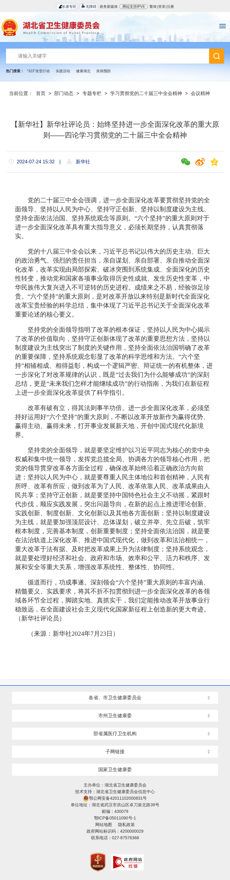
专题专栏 (92, 93)
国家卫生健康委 (115, 769)
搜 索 (216, 56)
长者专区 (67, 6)
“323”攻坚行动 (38, 71)
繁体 (153, 6)
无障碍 (88, 6)
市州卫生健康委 (115, 715)
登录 (161, 6)
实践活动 (63, 71)
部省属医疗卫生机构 (115, 733)
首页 (41, 93)
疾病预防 (103, 71)
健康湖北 (83, 71)
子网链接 (115, 751)
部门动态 (63, 93)
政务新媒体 (109, 6)
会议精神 (200, 93)
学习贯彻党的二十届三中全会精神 (146, 93)
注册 (170, 6)
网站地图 (103, 824)
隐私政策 (126, 824)
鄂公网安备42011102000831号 (115, 798)
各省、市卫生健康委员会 (115, 697)
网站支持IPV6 (133, 6)
